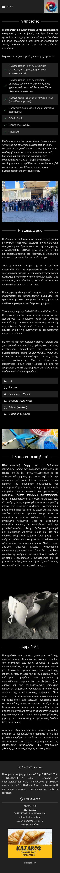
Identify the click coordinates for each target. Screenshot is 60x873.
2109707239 (30, 806)
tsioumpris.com (30, 863)
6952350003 (20, 813)
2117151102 (30, 810)
